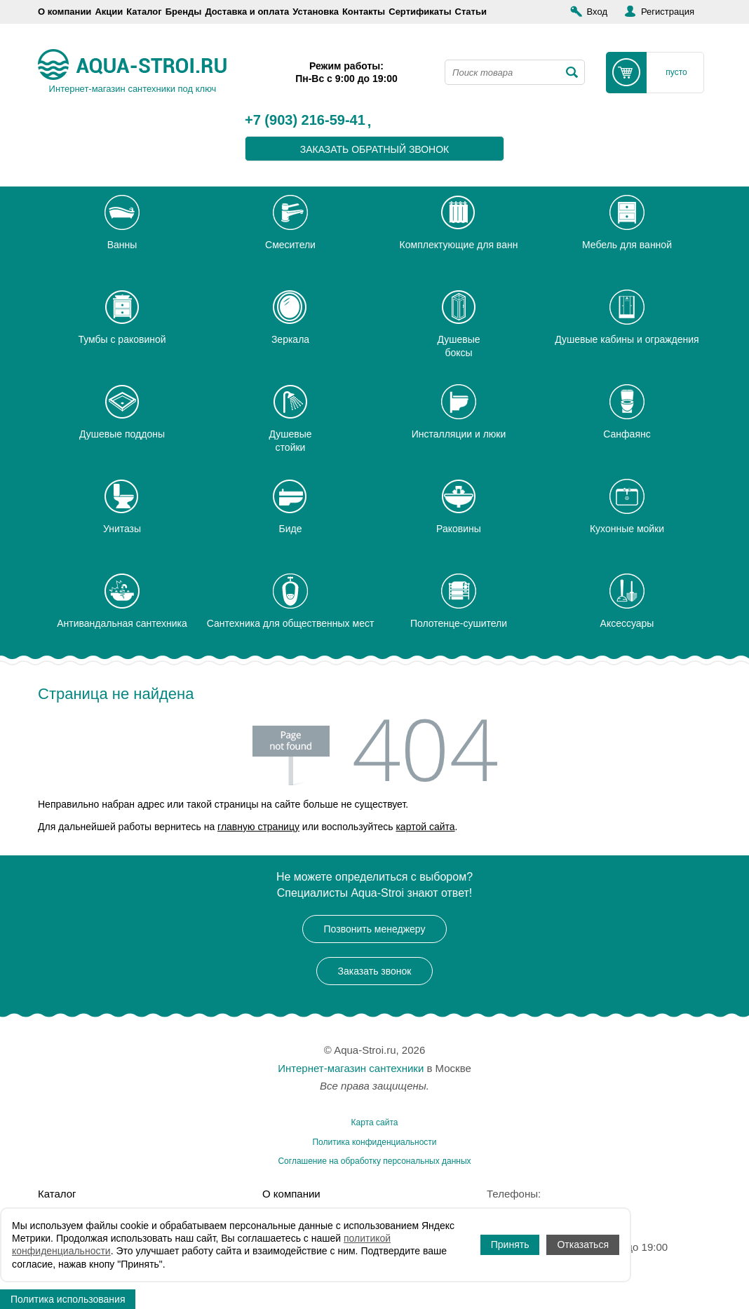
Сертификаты (420, 11)
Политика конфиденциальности (374, 1142)
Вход (597, 11)
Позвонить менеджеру (375, 929)
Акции (109, 11)
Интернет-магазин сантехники (351, 1068)
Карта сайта (374, 1122)
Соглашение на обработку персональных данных (374, 1161)
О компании (64, 11)
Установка (315, 11)
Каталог (143, 11)
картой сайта (425, 826)
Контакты (363, 11)
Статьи (471, 11)
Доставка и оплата (247, 11)
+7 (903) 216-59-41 (305, 121)
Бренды (184, 11)
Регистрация (667, 11)
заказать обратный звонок (375, 149)
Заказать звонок (375, 971)
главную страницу (258, 826)
